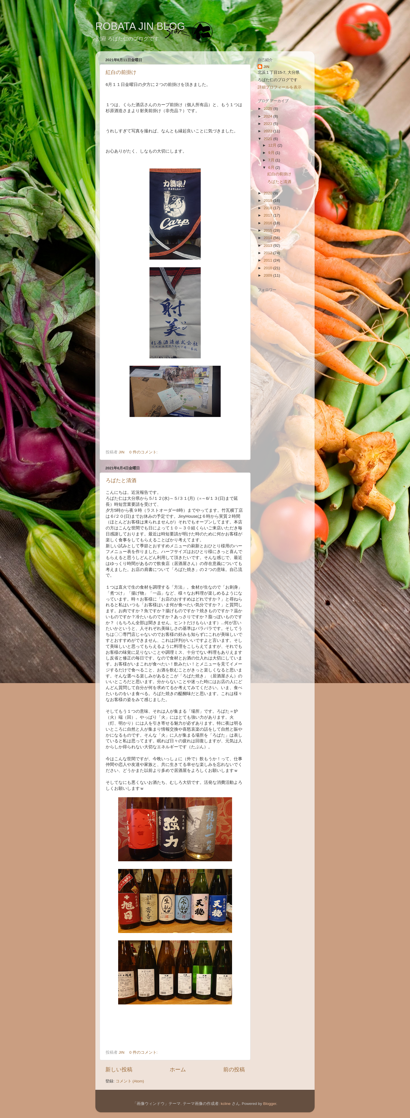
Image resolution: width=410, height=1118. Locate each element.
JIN (266, 67)
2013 (268, 245)
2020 (268, 193)
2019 (268, 200)
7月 (271, 160)
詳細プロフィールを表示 (280, 87)
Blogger (269, 1103)
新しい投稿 (118, 1069)
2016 (268, 223)
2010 (268, 268)
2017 (268, 215)
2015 (268, 230)
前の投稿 (234, 1069)
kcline (226, 1103)
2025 (268, 108)
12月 (273, 145)
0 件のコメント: (144, 452)
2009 (268, 275)
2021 (268, 139)
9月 (271, 153)
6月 (271, 167)
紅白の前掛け (121, 72)
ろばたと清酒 (121, 480)
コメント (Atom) (130, 1081)
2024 (268, 116)
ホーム (178, 1069)
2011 (268, 260)
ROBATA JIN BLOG (140, 26)
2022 (268, 131)
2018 (268, 208)
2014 (268, 238)
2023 (268, 124)
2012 (268, 253)
